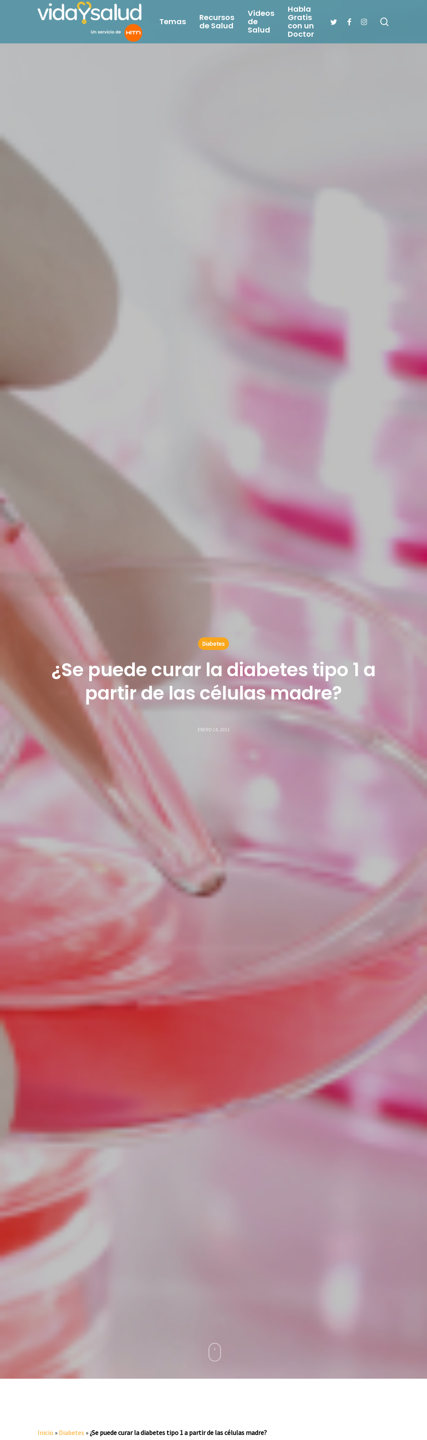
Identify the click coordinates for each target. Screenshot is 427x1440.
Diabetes (213, 643)
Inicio (45, 1432)
